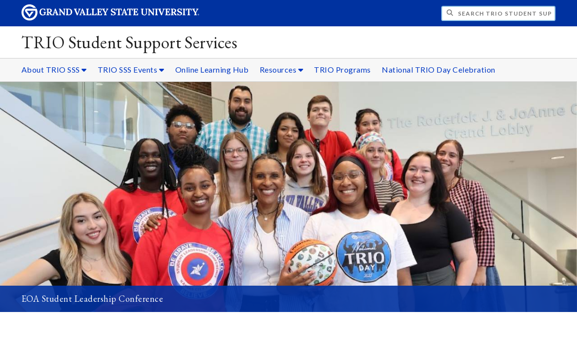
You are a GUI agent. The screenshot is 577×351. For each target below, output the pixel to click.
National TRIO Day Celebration (438, 69)
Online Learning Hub (212, 69)
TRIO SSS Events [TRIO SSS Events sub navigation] (131, 69)
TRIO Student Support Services (129, 42)
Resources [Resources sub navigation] (282, 69)
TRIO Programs (342, 69)
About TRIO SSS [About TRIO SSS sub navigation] (54, 69)
